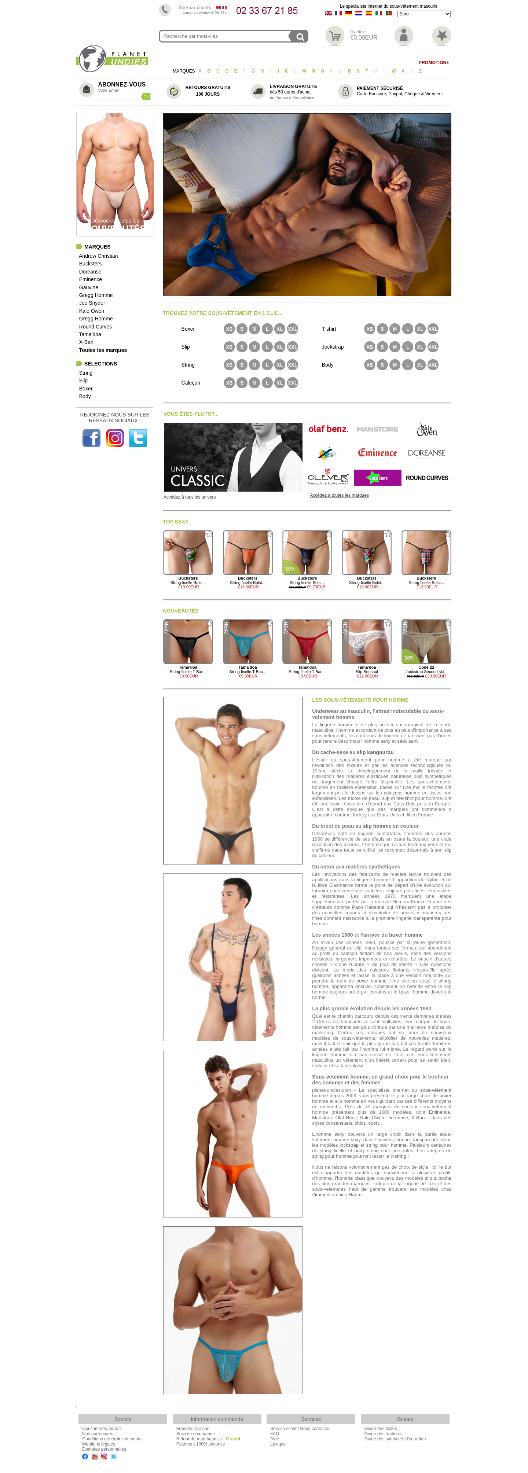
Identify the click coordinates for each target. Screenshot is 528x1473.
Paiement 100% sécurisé (200, 1444)
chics (360, 1123)
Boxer (235, 62)
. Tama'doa (88, 334)
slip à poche (438, 1178)
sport (373, 1123)
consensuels (339, 1123)
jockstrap (349, 1145)
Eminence (439, 1112)
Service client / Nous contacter (300, 1428)
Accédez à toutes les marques (339, 495)
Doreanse (398, 1117)
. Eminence (89, 279)
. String (84, 373)
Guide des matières (383, 1433)
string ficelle (333, 1150)
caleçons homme (402, 793)
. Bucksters (89, 264)
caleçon (349, 953)
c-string (398, 1156)
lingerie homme (336, 724)
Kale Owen (372, 1117)
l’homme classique (354, 1178)
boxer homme (406, 935)
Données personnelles (104, 1449)
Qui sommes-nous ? (101, 1428)
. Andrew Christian (97, 256)
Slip (213, 62)
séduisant (407, 741)
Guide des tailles (380, 1428)
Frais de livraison (193, 1428)
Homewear (346, 62)
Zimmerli (321, 1194)
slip (386, 798)
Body (317, 62)
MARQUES (184, 71)
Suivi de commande (195, 1433)
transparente (426, 918)
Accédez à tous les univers (190, 497)
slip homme (377, 826)
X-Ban (418, 1117)
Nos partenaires (97, 1433)
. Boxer (84, 389)
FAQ (274, 1433)
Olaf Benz (346, 1117)
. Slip (82, 380)
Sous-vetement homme (340, 1077)
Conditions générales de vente (112, 1438)
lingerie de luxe (419, 1183)
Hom (397, 901)
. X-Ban (85, 342)
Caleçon (264, 62)
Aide (274, 1438)
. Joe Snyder (90, 303)
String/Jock (183, 62)
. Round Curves (94, 327)
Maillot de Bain (389, 62)
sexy (385, 741)
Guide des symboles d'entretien (395, 1438)
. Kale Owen (90, 311)
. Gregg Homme (94, 295)
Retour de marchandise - (208, 1438)
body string (367, 1150)
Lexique (278, 1444)
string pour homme (386, 1145)
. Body (83, 396)
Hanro (355, 1194)
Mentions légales (98, 1444)
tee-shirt (405, 798)
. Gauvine (87, 287)
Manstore (322, 1117)
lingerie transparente (416, 1139)
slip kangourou (375, 752)
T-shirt (293, 62)
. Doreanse (88, 272)
